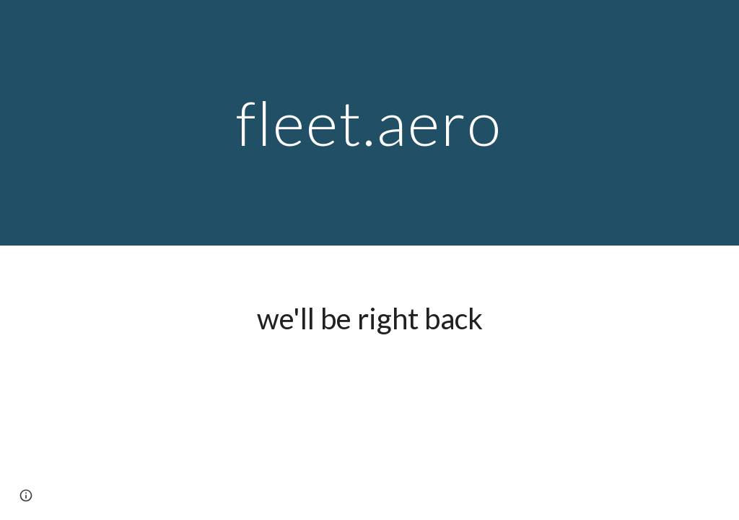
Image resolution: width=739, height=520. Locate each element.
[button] (26, 495)
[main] (369, 122)
